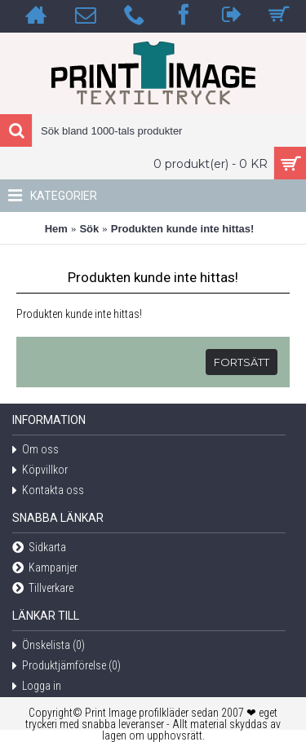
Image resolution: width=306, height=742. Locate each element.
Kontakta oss (48, 491)
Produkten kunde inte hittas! (183, 229)
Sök (89, 229)
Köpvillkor (40, 471)
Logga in (36, 687)
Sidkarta (39, 548)
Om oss (35, 450)
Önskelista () (48, 646)
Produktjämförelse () (66, 666)
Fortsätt (241, 362)
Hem (56, 229)
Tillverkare (42, 589)
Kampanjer (45, 568)
